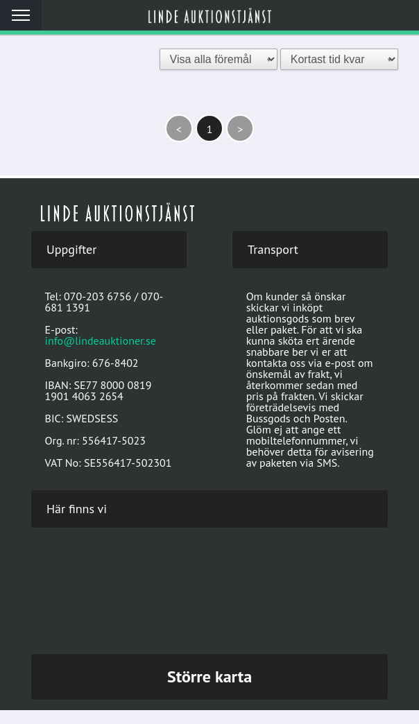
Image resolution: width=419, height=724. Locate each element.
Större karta (209, 676)
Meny (21, 15)
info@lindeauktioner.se (100, 340)
